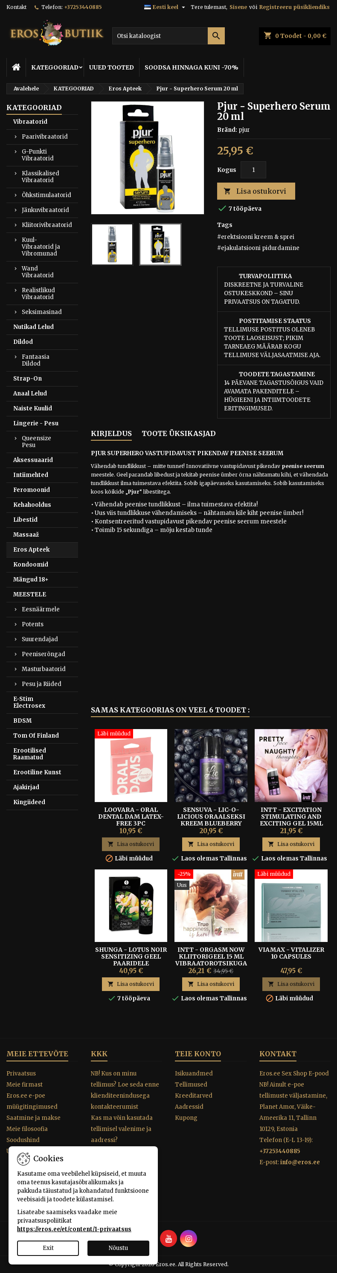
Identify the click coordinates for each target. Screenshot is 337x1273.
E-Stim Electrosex (29, 702)
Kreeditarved (193, 1095)
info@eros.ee (300, 1162)
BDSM (22, 720)
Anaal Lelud (30, 393)
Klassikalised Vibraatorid (40, 177)
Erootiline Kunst (37, 772)
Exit (48, 1248)
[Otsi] (168, 35)
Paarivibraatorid (45, 136)
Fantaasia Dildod (35, 360)
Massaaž (26, 534)
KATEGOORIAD (54, 67)
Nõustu (118, 1248)
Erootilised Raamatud (29, 754)
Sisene (238, 7)
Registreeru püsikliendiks (294, 7)
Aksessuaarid (33, 460)
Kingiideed (29, 802)
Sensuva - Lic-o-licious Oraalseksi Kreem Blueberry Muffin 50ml (211, 820)
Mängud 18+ (31, 579)
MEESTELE (29, 594)
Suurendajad (40, 639)
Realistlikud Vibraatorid (38, 294)
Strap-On (27, 378)
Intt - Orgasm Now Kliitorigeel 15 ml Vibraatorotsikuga (211, 956)
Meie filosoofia (27, 1129)
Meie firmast (24, 1084)
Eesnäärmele (41, 609)
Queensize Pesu (36, 442)
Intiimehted (30, 475)
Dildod (23, 342)
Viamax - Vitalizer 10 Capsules (291, 953)
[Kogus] (253, 169)
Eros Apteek (31, 549)
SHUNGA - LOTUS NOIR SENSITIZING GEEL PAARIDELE (131, 956)
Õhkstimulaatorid (46, 195)
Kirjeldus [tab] (111, 433)
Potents (33, 624)
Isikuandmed (194, 1073)
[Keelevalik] (165, 7)
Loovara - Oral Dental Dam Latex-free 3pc (131, 816)
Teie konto (198, 1053)
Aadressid (189, 1106)
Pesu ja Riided (41, 684)
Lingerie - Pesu (35, 423)
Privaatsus (21, 1073)
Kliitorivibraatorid (47, 225)
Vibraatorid (30, 121)
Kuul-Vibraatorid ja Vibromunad (41, 246)
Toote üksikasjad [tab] (179, 433)
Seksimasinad (42, 312)
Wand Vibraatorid (38, 272)
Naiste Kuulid (32, 408)
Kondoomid (30, 564)
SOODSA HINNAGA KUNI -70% (191, 67)
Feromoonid (31, 490)
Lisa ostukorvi (255, 191)
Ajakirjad (26, 787)
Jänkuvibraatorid (45, 210)
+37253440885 (83, 7)
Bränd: (227, 130)
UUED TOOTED (111, 67)
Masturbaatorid (44, 669)
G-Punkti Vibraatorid (38, 155)
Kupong (186, 1118)
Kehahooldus (32, 505)
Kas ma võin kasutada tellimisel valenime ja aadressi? (122, 1129)
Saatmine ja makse (33, 1118)
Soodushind (23, 1140)
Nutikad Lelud (33, 327)
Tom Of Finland (36, 735)
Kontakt (16, 7)
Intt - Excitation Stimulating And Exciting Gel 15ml (291, 816)
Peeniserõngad (43, 654)
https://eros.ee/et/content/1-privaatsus (74, 1229)
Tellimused (191, 1084)
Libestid (25, 519)
